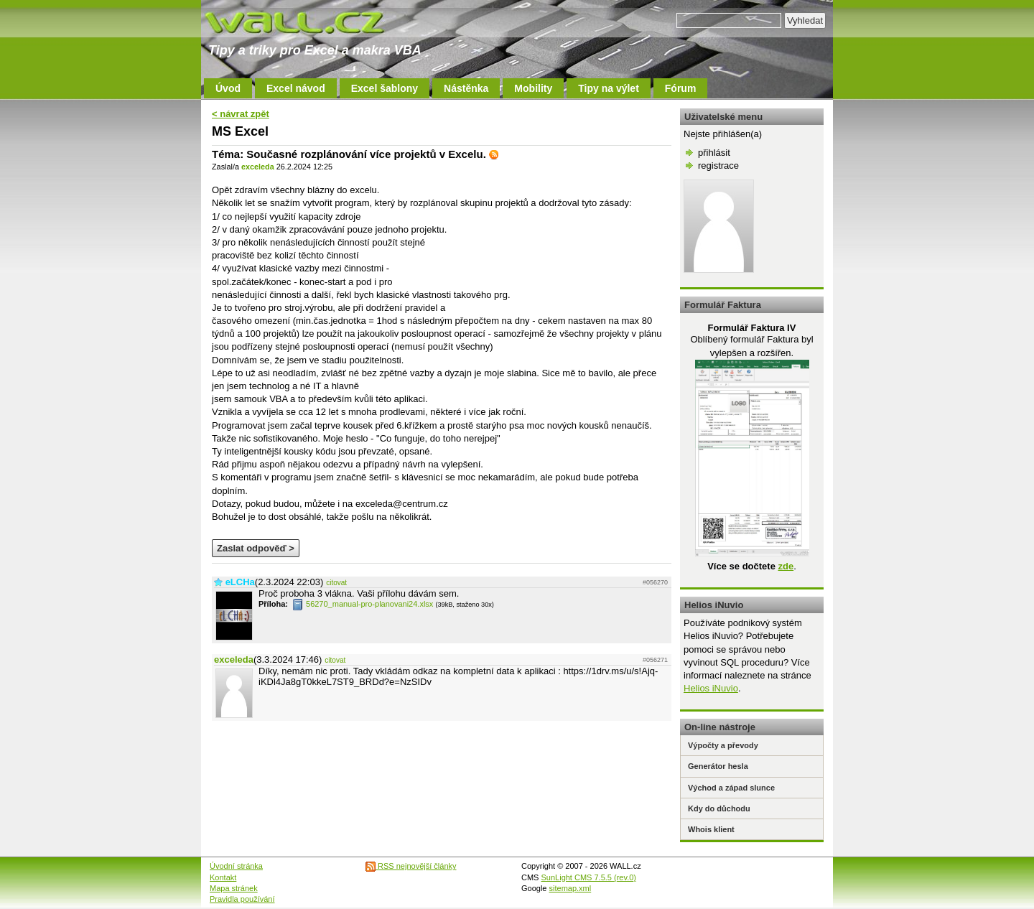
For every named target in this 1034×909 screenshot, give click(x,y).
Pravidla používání (242, 899)
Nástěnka (466, 88)
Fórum (681, 88)
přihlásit (714, 152)
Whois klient (711, 829)
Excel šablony (384, 88)
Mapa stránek (234, 888)
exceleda (257, 166)
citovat (336, 583)
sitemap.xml (570, 888)
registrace (718, 165)
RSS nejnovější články (411, 866)
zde (785, 566)
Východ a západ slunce (731, 787)
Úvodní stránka (236, 866)
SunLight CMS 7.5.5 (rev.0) (588, 877)
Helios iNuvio (711, 688)
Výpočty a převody (723, 745)
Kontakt (223, 877)
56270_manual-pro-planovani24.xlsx (362, 604)
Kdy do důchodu (719, 808)
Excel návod (295, 88)
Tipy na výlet (608, 88)
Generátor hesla (718, 766)
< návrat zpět (240, 113)
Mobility (533, 88)
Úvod (228, 88)
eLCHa (240, 582)
